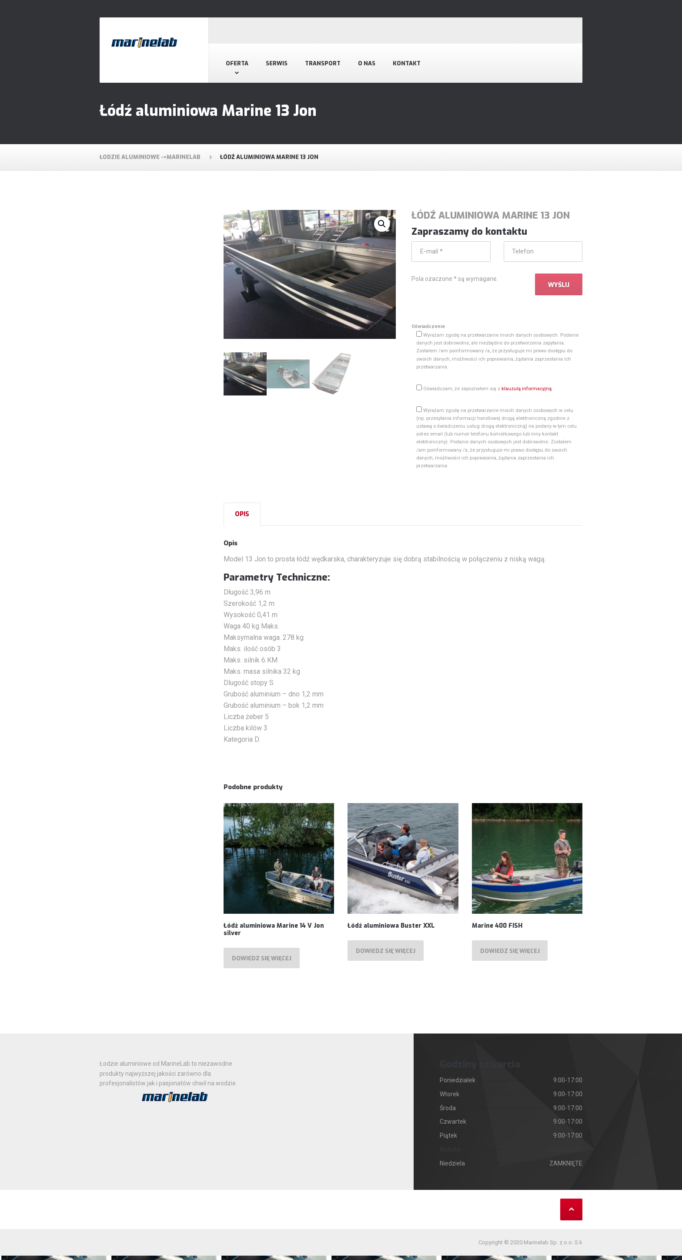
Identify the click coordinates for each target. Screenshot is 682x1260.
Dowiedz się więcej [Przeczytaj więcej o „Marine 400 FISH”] (512, 954)
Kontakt (407, 63)
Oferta (237, 63)
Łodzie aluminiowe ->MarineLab (150, 157)
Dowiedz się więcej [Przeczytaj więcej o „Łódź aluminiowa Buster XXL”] (388, 954)
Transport (323, 63)
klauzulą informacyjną (526, 391)
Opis (242, 516)
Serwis (277, 63)
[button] (382, 224)
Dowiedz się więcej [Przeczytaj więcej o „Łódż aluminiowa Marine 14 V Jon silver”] (264, 962)
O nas (366, 63)
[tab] (242, 516)
